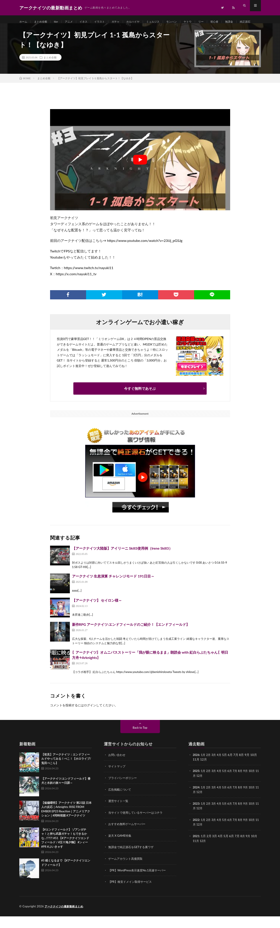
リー (219, 22)
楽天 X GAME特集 (120, 848)
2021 (196, 848)
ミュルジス (166, 22)
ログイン (90, 718)
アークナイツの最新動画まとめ (65, 918)
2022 (196, 832)
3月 (215, 768)
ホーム (24, 22)
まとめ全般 (43, 22)
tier (60, 22)
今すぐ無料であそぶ (140, 402)
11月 (196, 789)
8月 (243, 784)
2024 (196, 800)
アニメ (73, 22)
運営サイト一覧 (119, 814)
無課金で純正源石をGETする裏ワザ (132, 859)
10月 (255, 784)
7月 (237, 784)
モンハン (187, 22)
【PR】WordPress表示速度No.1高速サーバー (139, 882)
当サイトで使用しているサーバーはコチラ (137, 825)
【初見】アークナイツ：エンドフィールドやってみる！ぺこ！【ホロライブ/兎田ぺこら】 (66, 772)
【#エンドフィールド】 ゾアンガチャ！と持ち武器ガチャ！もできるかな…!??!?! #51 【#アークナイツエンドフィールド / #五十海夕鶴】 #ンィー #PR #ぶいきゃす (65, 851)
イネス (89, 22)
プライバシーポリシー (123, 791)
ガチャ (124, 22)
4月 (220, 768)
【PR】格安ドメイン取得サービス (131, 894)
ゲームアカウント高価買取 (126, 871)
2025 (196, 784)
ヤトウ (204, 22)
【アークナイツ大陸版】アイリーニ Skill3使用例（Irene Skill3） (122, 561)
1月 (203, 768)
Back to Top (140, 741)
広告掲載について (120, 802)
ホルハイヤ (144, 22)
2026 (196, 768)
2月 (209, 768)
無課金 (249, 22)
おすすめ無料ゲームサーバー (128, 836)
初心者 (233, 22)
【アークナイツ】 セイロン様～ (97, 613)
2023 (196, 816)
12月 (203, 789)
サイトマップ (117, 779)
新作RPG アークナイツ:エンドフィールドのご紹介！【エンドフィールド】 (131, 638)
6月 (231, 784)
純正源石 (29, 30)
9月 (248, 784)
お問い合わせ (117, 768)
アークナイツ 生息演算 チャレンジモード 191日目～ (113, 589)
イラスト (107, 22)
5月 (226, 784)
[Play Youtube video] (140, 173)
